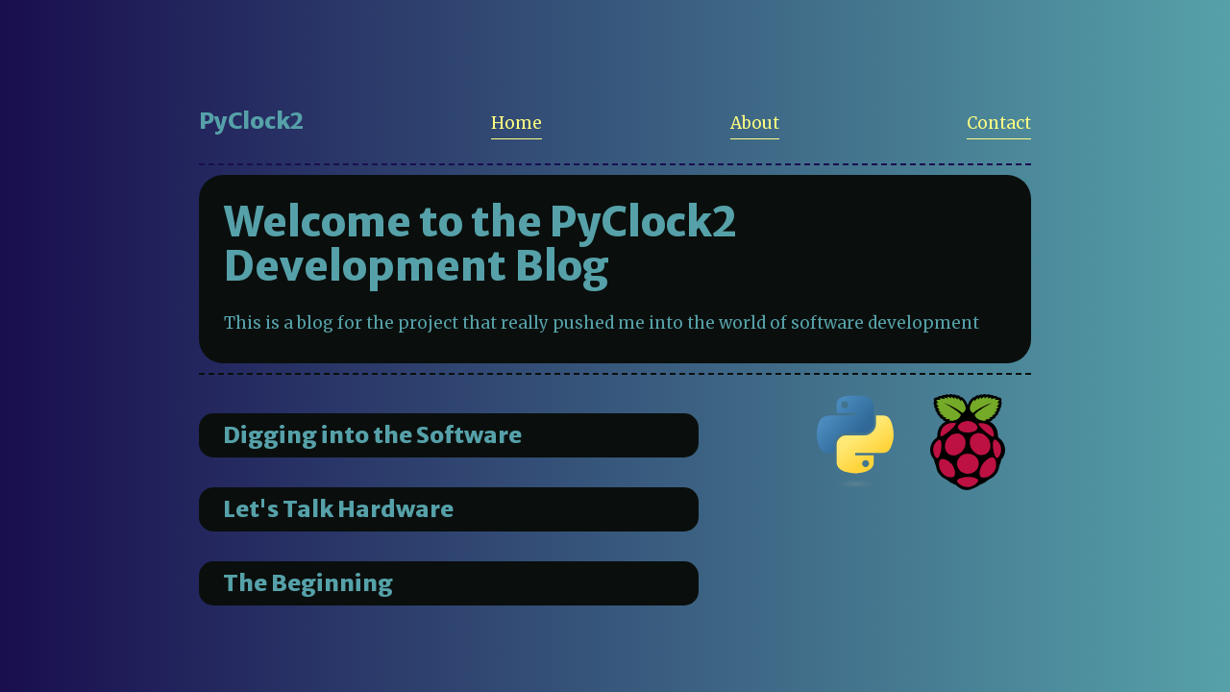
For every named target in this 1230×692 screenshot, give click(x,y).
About (754, 123)
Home (516, 123)
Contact (999, 123)
